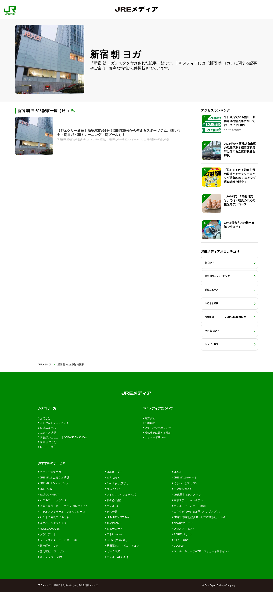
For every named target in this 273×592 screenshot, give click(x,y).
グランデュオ (47, 534)
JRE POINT (46, 489)
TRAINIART (113, 523)
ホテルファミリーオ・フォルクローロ (61, 512)
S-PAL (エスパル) (116, 540)
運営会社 (149, 418)
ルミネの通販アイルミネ (53, 517)
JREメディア (44, 364)
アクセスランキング (215, 110)
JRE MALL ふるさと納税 (53, 477)
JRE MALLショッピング (53, 483)
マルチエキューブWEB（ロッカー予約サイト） (201, 551)
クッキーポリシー (154, 437)
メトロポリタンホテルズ (120, 494)
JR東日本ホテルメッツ (186, 494)
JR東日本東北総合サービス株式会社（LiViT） (200, 517)
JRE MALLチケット (184, 477)
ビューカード (114, 529)
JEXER (177, 472)
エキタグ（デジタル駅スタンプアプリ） (197, 512)
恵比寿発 (111, 512)
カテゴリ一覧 (47, 408)
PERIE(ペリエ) (181, 534)
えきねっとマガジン (185, 483)
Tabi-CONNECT (48, 494)
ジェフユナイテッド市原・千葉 (57, 540)
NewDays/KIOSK (49, 529)
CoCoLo (178, 546)
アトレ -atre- (113, 534)
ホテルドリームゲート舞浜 (189, 506)
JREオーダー (113, 472)
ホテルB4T (112, 506)
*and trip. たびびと (117, 483)
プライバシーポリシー (157, 427)
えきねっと (112, 477)
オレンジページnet (50, 557)
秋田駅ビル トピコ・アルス (122, 546)
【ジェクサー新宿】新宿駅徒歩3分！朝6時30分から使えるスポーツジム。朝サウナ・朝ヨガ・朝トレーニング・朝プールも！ (118, 133)
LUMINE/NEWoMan (117, 517)
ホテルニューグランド (52, 500)
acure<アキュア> (183, 529)
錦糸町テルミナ (48, 546)
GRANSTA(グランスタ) (52, 523)
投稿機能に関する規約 (157, 432)
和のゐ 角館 (113, 500)
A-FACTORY (180, 540)
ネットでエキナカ (49, 472)
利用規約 (149, 423)
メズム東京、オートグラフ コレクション (63, 506)
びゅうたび (112, 489)
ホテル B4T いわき (117, 557)
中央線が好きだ (182, 489)
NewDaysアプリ (182, 523)
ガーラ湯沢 (112, 551)
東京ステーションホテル (187, 500)
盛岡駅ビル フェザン (51, 551)
